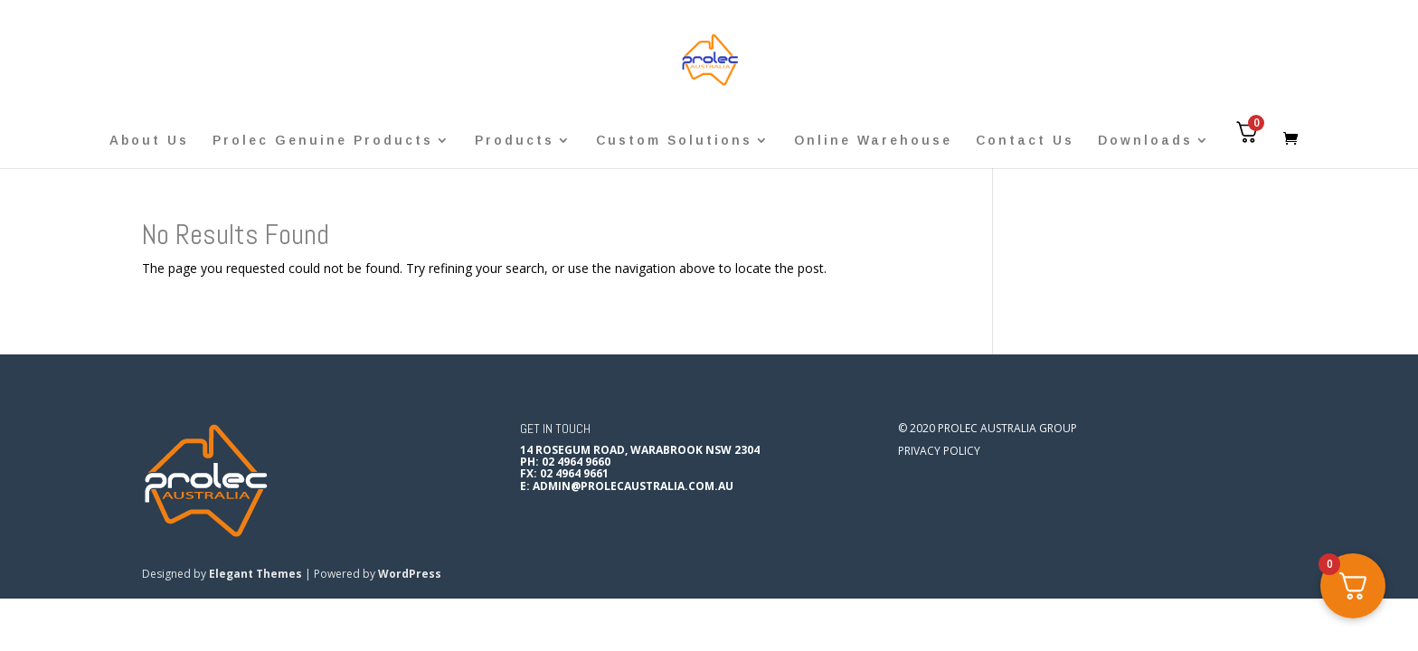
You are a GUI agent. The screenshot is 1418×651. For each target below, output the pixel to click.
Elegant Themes (255, 573)
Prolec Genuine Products (323, 140)
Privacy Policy (939, 450)
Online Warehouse (873, 140)
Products (514, 140)
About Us (149, 140)
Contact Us (1025, 140)
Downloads (1145, 140)
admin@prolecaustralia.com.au (633, 486)
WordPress (409, 573)
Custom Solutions (674, 140)
